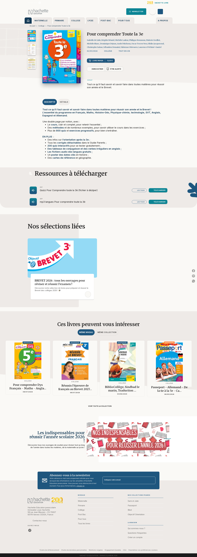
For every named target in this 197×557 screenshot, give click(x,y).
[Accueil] (38, 11)
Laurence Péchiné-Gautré (149, 47)
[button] (136, 11)
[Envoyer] (152, 480)
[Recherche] (152, 11)
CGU (125, 550)
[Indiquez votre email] (126, 480)
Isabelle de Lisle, (94, 40)
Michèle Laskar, (122, 40)
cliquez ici (80, 486)
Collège (41, 26)
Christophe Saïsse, (95, 47)
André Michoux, (124, 44)
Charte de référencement (49, 550)
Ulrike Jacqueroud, (156, 44)
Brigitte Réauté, (108, 40)
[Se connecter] (163, 11)
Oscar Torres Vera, (139, 44)
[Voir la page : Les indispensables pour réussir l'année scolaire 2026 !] (98, 436)
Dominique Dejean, (108, 44)
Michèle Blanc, (93, 44)
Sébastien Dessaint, (112, 47)
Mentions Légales (96, 550)
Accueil (32, 26)
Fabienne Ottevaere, (129, 47)
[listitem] (39, 3)
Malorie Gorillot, (153, 40)
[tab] (28, 20)
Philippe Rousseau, (137, 40)
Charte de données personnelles (74, 550)
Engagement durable (113, 550)
